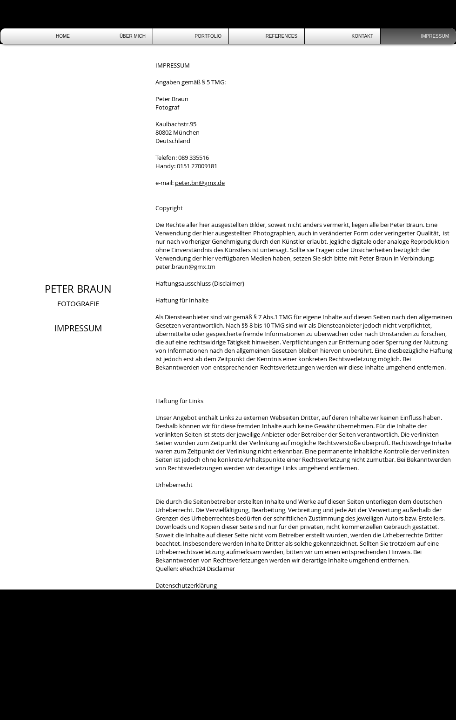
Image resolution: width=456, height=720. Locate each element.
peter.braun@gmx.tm (185, 266)
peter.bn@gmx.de (200, 182)
